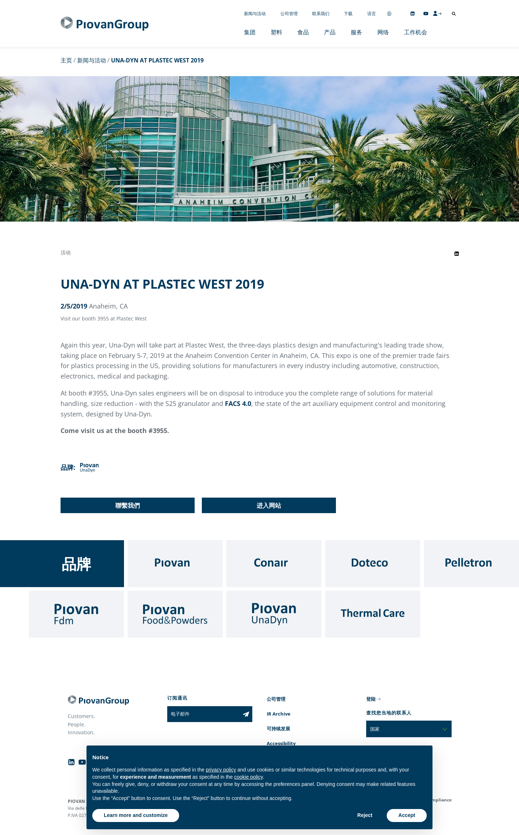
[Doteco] (372, 563)
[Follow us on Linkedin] (412, 13)
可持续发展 (278, 728)
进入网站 (269, 505)
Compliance (439, 800)
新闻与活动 (255, 13)
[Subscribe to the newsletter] (246, 714)
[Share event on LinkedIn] (456, 253)
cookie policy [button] (248, 777)
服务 (356, 32)
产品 (330, 32)
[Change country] (389, 13)
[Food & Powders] (175, 614)
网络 (383, 32)
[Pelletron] (471, 563)
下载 (348, 13)
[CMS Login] (437, 13)
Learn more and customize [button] (136, 815)
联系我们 (320, 13)
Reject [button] (364, 815)
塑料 (276, 32)
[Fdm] (76, 614)
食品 (303, 32)
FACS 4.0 (238, 403)
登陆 (371, 699)
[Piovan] (175, 563)
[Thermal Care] (372, 614)
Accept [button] (406, 815)
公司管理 (289, 13)
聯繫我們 (127, 505)
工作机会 (415, 32)
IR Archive (278, 714)
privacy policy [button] (221, 770)
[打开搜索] (454, 14)
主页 (66, 60)
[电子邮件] (203, 714)
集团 (250, 32)
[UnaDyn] (273, 614)
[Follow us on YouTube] (425, 13)
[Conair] (273, 563)
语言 (371, 13)
